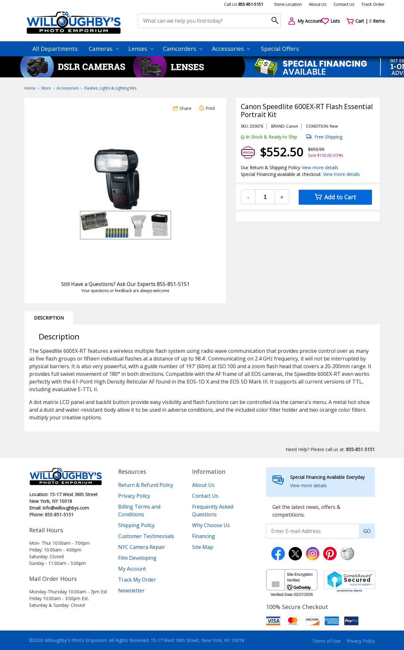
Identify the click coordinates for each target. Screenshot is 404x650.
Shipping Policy (136, 525)
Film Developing (137, 557)
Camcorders (182, 48)
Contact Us (344, 4)
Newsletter (131, 590)
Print (207, 108)
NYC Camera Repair (141, 547)
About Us (318, 4)
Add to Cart (335, 197)
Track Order (372, 4)
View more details (320, 167)
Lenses (140, 48)
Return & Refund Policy (145, 484)
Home (30, 88)
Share (182, 108)
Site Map (202, 547)
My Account (132, 568)
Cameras (104, 48)
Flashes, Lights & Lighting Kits (110, 88)
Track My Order (137, 579)
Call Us (243, 4)
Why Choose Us (211, 525)
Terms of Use (326, 641)
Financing (203, 536)
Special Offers (280, 48)
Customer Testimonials (146, 536)
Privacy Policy (134, 495)
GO (367, 531)
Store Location (288, 4)
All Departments (55, 48)
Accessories (231, 48)
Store (46, 88)
